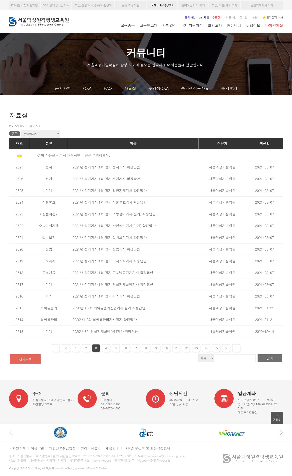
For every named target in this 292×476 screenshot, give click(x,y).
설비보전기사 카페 (193, 5)
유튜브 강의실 (130, 5)
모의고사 (215, 25)
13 (196, 348)
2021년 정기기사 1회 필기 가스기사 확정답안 (106, 296)
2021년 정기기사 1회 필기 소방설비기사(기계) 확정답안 (114, 225)
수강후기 (229, 88)
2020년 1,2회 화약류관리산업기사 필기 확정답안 (109, 307)
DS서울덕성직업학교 (56, 5)
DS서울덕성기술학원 (24, 5)
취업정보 (253, 25)
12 (186, 348)
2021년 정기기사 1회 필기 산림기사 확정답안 (106, 249)
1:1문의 (255, 17)
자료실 (130, 88)
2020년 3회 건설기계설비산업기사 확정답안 (105, 331)
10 (166, 348)
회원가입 (231, 17)
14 (206, 348)
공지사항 (63, 88)
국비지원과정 (192, 25)
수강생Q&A (158, 88)
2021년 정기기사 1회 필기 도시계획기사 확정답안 (110, 261)
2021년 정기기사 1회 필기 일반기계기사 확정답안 (110, 190)
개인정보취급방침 (62, 448)
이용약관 (37, 448)
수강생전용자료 (195, 88)
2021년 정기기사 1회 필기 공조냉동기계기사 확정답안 (113, 272)
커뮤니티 (234, 25)
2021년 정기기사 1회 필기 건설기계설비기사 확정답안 (113, 284)
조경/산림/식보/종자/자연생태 (93, 5)
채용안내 (112, 448)
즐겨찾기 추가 (274, 17)
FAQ (108, 88)
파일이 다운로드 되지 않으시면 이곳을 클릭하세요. (72, 155)
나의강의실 (274, 25)
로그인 (243, 17)
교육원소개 (148, 25)
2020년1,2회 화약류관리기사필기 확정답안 (105, 319)
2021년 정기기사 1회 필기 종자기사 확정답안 (106, 167)
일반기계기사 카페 (261, 5)
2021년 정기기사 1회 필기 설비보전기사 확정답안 (110, 237)
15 (216, 348)
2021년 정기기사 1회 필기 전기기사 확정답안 (106, 178)
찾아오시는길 (91, 448)
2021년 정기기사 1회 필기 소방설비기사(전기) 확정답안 (114, 214)
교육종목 (128, 25)
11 (175, 348)
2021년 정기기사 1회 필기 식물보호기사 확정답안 (110, 202)
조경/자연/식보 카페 (224, 5)
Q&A (87, 88)
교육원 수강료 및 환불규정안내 (147, 448)
